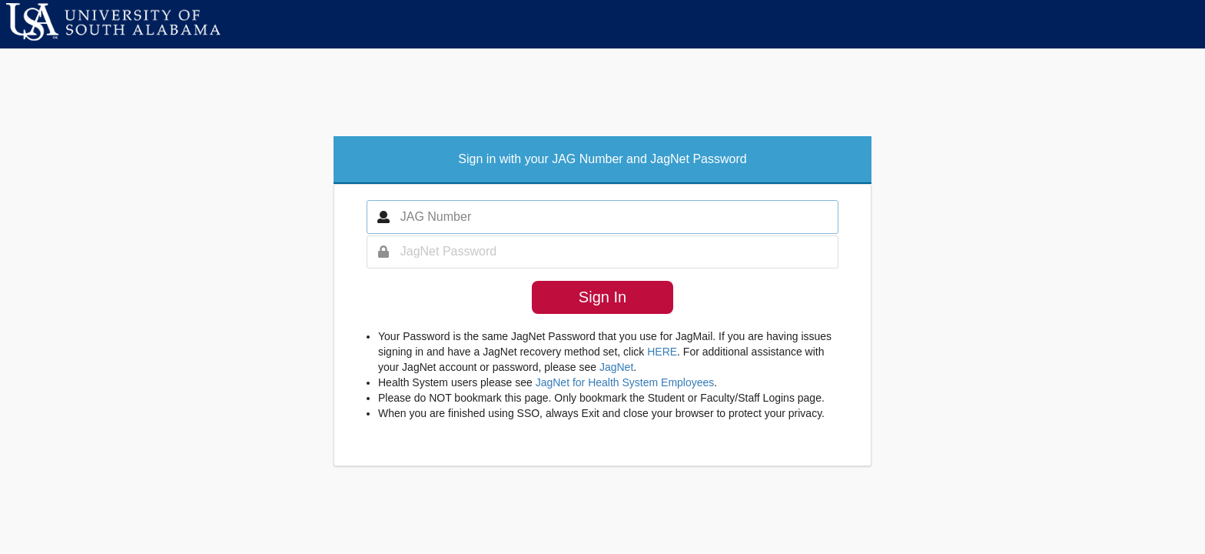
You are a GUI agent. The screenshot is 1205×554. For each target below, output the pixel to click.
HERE (662, 351)
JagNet (616, 367)
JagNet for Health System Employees (625, 382)
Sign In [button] (602, 297)
